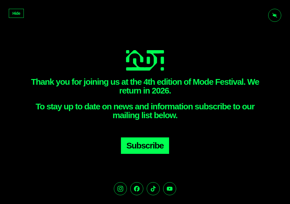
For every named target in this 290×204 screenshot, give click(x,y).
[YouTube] (169, 188)
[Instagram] (120, 188)
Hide (16, 13)
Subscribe (145, 145)
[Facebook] (136, 188)
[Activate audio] (274, 15)
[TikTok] (153, 188)
